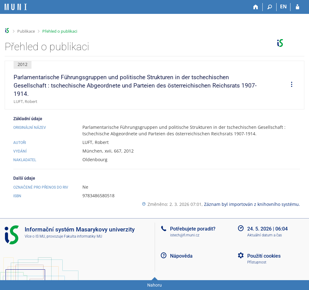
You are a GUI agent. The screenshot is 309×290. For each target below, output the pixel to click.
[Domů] (256, 7)
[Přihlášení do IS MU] (297, 7)
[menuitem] (289, 85)
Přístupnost (256, 262)
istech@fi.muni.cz (184, 235)
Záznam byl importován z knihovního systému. (252, 204)
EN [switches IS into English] (283, 6)
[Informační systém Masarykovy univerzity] (16, 7)
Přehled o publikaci (59, 31)
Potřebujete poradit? (192, 229)
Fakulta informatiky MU (83, 236)
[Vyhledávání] (270, 7)
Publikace (26, 31)
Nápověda (181, 256)
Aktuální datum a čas (264, 235)
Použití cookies (264, 256)
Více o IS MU (35, 236)
